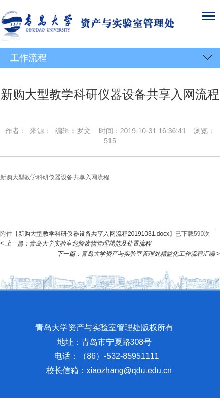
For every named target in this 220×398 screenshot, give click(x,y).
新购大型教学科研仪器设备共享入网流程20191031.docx (93, 233)
